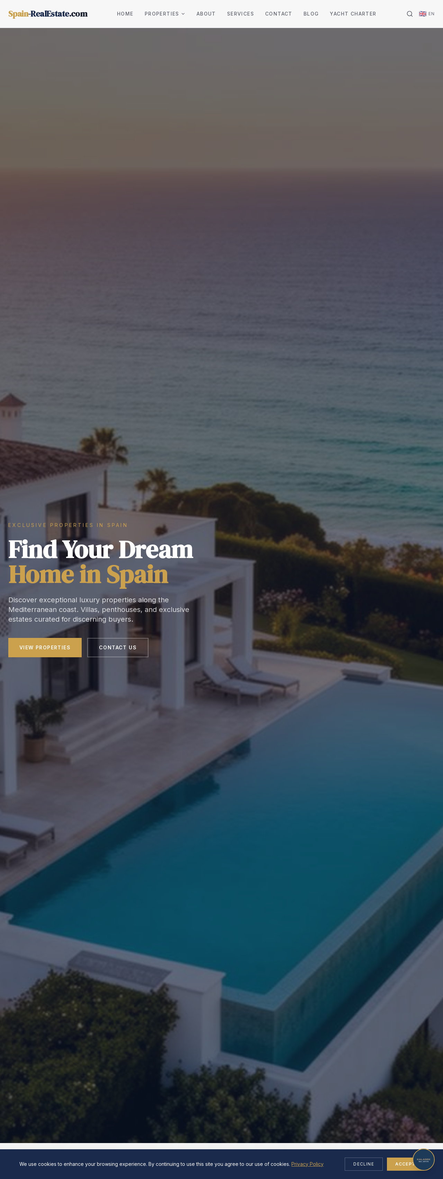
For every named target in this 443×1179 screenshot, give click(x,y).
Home (125, 14)
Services (240, 14)
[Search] (409, 13)
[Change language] (427, 14)
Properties (165, 14)
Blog (311, 14)
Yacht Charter (353, 14)
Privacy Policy (307, 1164)
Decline (363, 1164)
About (206, 14)
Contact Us (118, 649)
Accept (405, 1164)
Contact (278, 14)
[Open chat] (424, 1160)
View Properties (45, 649)
